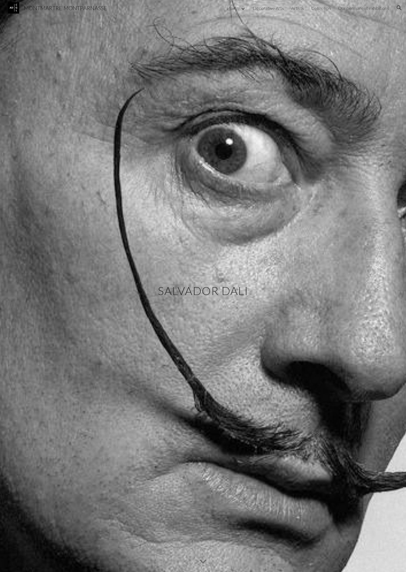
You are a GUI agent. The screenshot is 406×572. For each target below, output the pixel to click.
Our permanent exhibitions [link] (363, 8)
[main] (203, 286)
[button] (399, 8)
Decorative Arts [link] (268, 8)
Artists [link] (297, 8)
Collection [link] (321, 8)
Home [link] (233, 8)
